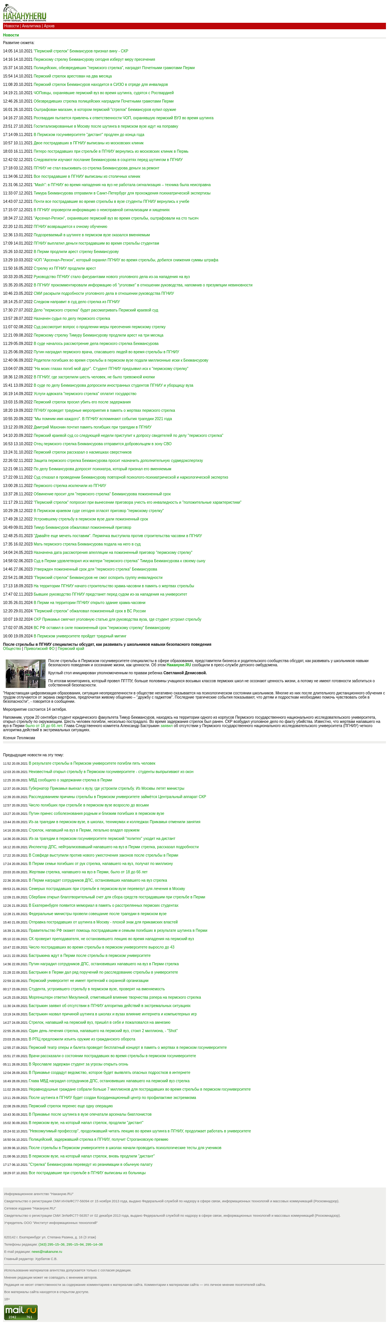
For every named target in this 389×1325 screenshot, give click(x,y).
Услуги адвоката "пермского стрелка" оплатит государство (85, 394)
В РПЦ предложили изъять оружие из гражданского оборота (82, 1039)
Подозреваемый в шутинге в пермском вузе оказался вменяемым (92, 235)
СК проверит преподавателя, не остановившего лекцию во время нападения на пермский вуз (111, 939)
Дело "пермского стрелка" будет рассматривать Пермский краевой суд (96, 310)
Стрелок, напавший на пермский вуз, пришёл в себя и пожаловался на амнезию (100, 1022)
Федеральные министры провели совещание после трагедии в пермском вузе (98, 914)
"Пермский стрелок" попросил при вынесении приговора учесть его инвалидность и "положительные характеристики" (138, 502)
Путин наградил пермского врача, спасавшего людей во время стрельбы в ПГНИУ (106, 352)
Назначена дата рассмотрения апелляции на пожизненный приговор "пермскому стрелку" (113, 552)
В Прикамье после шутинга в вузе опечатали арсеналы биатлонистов (90, 1114)
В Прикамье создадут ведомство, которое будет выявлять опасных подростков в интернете (109, 1072)
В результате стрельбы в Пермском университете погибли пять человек (92, 763)
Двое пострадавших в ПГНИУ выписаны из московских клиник (89, 143)
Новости (11, 26)
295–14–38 (94, 1244)
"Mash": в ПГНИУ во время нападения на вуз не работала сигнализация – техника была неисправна (122, 185)
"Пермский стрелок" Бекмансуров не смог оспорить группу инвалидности (98, 578)
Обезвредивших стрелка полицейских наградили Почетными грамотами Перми (104, 101)
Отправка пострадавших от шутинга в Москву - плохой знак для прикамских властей (103, 922)
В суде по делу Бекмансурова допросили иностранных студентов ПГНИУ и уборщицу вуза (113, 385)
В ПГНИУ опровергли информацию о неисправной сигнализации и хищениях (102, 210)
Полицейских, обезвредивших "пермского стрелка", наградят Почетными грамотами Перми (114, 68)
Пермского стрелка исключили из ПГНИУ (70, 486)
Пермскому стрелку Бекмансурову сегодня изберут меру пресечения (94, 59)
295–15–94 (75, 1244)
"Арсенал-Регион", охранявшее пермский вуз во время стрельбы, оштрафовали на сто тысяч (116, 218)
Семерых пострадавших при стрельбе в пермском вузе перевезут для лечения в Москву (107, 889)
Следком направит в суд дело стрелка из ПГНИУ (77, 302)
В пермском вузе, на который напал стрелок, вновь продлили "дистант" (92, 1156)
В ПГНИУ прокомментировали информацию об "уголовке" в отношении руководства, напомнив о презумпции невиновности (143, 285)
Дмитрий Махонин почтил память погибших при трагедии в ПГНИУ (93, 427)
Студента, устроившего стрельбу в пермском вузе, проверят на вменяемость (97, 989)
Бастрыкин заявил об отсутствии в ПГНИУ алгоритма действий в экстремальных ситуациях (110, 1006)
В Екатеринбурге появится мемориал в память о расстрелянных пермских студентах (104, 905)
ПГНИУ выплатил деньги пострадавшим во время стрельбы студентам (96, 243)
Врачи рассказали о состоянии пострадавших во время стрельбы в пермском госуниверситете (112, 1056)
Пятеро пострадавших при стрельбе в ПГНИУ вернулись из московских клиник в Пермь (111, 151)
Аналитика (31, 26)
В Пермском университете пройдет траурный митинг (80, 636)
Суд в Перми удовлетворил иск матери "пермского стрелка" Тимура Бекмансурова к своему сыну (120, 561)
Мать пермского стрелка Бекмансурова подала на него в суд (87, 544)
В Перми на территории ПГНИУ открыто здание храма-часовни (89, 603)
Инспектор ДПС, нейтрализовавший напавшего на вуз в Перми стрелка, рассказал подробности (114, 847)
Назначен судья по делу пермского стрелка (72, 318)
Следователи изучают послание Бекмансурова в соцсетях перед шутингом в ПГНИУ (108, 160)
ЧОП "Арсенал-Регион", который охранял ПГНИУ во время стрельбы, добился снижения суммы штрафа (126, 260)
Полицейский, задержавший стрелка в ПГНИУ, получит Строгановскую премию (99, 1139)
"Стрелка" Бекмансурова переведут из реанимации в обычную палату (91, 1164)
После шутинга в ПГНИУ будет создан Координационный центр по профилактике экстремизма (112, 1098)
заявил (166, 726)
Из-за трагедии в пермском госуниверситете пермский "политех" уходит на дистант (102, 838)
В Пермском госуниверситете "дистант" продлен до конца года (89, 135)
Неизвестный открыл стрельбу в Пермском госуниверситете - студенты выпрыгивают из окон (111, 772)
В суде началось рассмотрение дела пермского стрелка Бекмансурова (96, 344)
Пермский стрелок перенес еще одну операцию (71, 1106)
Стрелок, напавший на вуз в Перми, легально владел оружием (84, 830)
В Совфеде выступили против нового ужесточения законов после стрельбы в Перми (104, 855)
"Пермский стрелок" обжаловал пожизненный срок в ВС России (90, 611)
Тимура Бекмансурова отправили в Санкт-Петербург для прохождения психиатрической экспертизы (122, 193)
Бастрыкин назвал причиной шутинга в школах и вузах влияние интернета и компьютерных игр (113, 1014)
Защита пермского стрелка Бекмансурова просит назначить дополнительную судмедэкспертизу (118, 461)
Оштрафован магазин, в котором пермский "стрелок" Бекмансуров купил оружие (105, 110)
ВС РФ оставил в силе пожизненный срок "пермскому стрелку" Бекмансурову (102, 628)
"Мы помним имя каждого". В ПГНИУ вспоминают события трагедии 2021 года (103, 419)
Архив (49, 26)
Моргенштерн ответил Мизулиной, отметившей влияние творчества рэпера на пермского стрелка (115, 997)
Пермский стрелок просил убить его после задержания (82, 402)
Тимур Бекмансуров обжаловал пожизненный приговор (82, 527)
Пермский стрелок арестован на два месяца (73, 76)
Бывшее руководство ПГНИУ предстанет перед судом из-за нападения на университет (110, 594)
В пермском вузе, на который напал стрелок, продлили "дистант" (86, 1123)
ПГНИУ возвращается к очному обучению (71, 227)
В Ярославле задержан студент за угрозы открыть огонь (78, 1064)
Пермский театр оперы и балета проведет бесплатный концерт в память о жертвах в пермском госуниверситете (128, 1047)
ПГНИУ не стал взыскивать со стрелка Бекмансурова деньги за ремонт (97, 168)
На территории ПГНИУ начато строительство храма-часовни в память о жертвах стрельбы (114, 586)
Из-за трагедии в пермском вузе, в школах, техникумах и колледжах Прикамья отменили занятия (115, 822)
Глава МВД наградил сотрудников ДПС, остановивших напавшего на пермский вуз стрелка (109, 1081)
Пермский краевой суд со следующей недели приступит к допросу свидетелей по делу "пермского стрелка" (128, 435)
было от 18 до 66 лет (43, 726)
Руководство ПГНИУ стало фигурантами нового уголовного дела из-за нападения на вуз (112, 277)
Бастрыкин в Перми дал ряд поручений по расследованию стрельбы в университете (103, 972)
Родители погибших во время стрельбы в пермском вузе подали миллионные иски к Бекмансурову (121, 360)
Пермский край (71, 649)
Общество (12, 649)
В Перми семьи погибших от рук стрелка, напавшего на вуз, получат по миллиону (101, 864)
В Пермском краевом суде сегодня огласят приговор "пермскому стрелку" (99, 511)
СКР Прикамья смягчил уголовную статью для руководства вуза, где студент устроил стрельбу (117, 619)
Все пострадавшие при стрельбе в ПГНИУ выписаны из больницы (87, 1173)
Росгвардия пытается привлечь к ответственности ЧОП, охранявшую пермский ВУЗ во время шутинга (124, 118)
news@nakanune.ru (47, 1252)
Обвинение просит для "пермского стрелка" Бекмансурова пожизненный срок (102, 494)
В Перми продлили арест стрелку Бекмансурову (76, 252)
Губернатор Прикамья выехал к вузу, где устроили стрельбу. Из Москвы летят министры (107, 788)
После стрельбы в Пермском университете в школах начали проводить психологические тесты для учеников (125, 1148)
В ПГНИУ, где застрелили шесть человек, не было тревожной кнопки (94, 377)
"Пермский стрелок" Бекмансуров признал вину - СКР (81, 51)
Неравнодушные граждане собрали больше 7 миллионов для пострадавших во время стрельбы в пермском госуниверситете (140, 1089)
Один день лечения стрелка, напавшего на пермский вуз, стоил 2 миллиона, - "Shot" (103, 1031)
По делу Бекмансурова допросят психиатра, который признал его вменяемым (102, 469)
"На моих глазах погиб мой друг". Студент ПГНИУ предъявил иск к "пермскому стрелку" (111, 369)
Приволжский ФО (39, 649)
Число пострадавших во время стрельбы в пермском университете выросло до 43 (101, 947)
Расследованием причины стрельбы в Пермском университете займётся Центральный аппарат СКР (117, 797)
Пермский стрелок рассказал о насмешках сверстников (83, 452)
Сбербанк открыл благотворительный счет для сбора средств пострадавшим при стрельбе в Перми (117, 897)
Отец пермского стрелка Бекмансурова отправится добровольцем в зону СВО (103, 444)
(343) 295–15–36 (52, 1244)
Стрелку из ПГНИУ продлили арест (65, 268)
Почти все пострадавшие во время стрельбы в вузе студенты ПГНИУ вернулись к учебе (112, 201)
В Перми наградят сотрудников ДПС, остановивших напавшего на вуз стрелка (98, 880)
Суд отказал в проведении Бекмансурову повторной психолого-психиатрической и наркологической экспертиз (131, 477)
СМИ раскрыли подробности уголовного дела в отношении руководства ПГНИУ (104, 293)
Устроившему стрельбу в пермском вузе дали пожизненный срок (91, 519)
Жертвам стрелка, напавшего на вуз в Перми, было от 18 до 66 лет (88, 872)
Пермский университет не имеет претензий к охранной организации (89, 981)
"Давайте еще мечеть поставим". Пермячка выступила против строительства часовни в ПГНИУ (118, 536)
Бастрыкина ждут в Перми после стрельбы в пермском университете (90, 955)
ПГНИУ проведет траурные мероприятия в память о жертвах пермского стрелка (104, 410)
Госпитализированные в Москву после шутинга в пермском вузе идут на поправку (106, 126)
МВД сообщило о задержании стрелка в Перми (70, 780)
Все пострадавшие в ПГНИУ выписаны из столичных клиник (87, 176)
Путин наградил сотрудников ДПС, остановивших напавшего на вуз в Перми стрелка (104, 964)
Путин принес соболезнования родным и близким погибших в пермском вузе (96, 813)
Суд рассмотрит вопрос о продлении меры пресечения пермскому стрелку (100, 327)
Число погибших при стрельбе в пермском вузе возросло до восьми (89, 805)
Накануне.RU (179, 665)
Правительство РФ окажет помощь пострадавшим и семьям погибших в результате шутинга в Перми (118, 930)
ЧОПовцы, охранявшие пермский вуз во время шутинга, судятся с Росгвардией (104, 93)
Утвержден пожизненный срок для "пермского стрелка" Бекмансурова (95, 569)
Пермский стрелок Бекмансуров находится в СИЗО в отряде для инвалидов (101, 84)
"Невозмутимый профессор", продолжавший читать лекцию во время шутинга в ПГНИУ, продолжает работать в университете (140, 1131)
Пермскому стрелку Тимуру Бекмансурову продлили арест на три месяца (99, 335)
